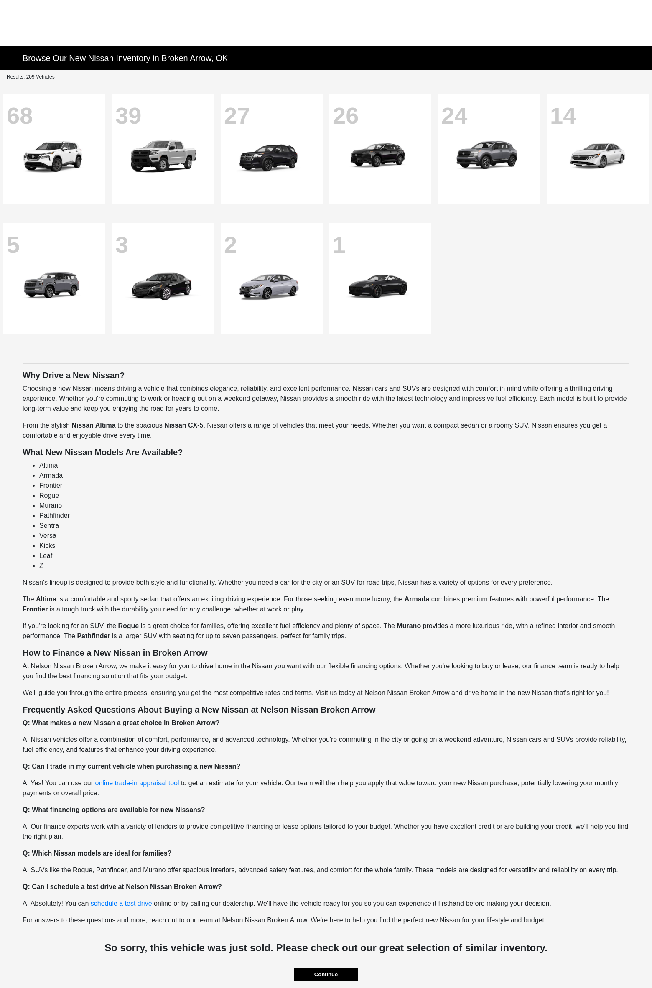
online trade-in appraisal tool (137, 783)
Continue (326, 974)
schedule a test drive (121, 903)
